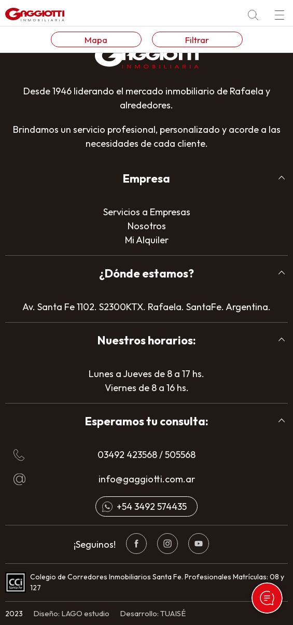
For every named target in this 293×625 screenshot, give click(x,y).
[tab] (146, 179)
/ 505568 (176, 455)
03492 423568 (127, 455)
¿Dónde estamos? (146, 273)
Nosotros (147, 226)
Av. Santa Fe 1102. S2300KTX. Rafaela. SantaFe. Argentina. (146, 307)
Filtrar (197, 39)
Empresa (146, 178)
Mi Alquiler (147, 240)
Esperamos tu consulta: (146, 421)
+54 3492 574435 (152, 506)
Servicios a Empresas (146, 212)
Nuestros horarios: (146, 340)
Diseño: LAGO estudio (71, 613)
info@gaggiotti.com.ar (147, 479)
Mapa (96, 39)
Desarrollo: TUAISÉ (153, 613)
